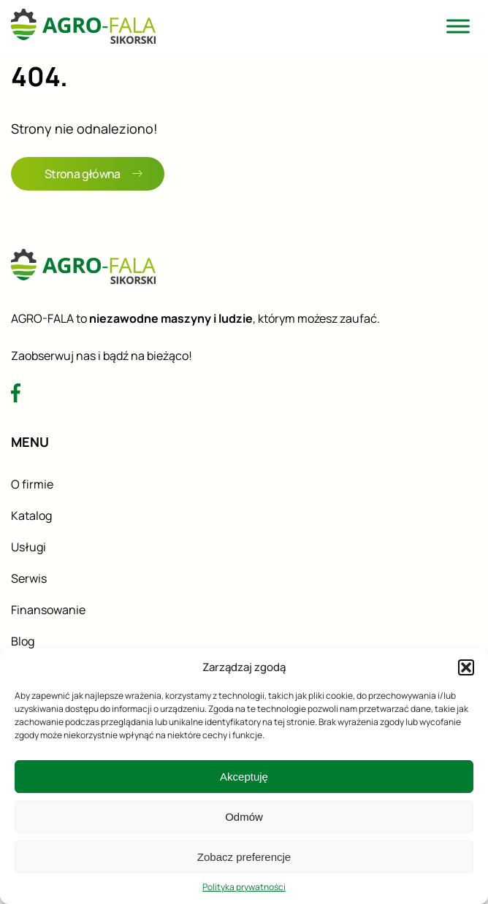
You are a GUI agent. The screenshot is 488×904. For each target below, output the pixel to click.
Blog (22, 641)
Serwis (29, 578)
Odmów (244, 817)
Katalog (31, 515)
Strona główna (93, 174)
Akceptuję (244, 776)
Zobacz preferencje (244, 857)
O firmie (32, 484)
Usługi (28, 547)
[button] (466, 667)
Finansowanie (48, 610)
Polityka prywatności (244, 887)
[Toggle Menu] (458, 26)
